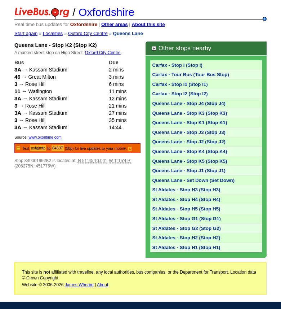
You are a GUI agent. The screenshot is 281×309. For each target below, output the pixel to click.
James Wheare (79, 284)
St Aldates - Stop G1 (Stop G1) (186, 218)
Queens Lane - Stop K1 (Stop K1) (189, 122)
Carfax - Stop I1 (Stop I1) (180, 84)
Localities (53, 33)
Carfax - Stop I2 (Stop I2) (180, 93)
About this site (148, 24)
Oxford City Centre (88, 33)
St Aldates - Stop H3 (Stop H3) (186, 189)
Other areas (114, 24)
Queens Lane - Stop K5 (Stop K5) (189, 161)
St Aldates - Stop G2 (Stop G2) (186, 228)
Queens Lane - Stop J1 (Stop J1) (189, 170)
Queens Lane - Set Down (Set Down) (193, 180)
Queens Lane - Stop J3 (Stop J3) (189, 132)
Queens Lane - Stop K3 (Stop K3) (189, 113)
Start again (25, 33)
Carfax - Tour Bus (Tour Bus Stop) (190, 74)
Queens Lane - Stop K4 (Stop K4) (189, 151)
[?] (130, 148)
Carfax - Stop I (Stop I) (177, 65)
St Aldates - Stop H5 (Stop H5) (186, 209)
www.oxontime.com (45, 137)
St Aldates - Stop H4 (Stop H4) (186, 199)
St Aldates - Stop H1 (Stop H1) (186, 247)
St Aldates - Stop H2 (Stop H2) (186, 237)
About (102, 284)
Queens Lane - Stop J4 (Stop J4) (189, 103)
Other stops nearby (181, 48)
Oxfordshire (106, 12)
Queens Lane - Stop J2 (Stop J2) (189, 141)
